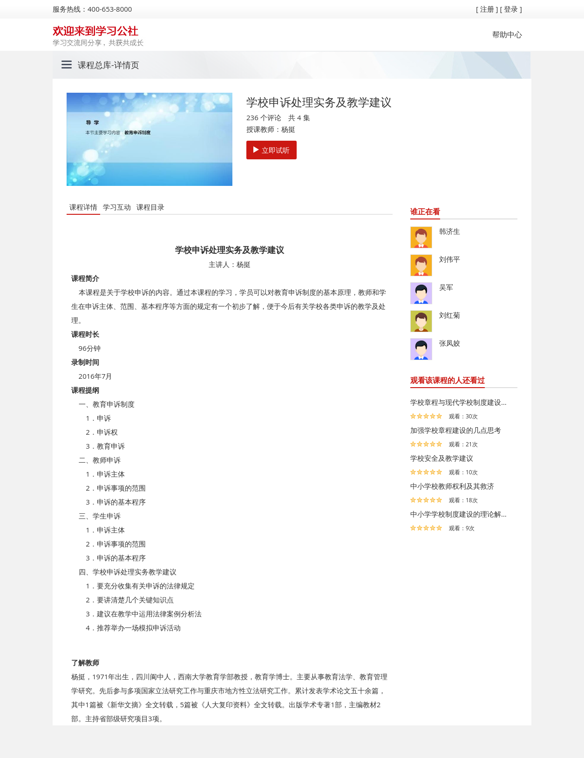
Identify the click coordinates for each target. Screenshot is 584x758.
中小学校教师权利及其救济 (452, 486)
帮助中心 (507, 34)
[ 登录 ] (511, 9)
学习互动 (117, 207)
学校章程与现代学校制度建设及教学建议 (461, 402)
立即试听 (271, 150)
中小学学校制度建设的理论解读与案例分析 (461, 514)
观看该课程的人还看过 (447, 380)
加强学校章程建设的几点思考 (455, 430)
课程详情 (83, 207)
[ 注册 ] (487, 9)
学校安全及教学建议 (441, 458)
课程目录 (150, 207)
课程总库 (94, 64)
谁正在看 (425, 211)
